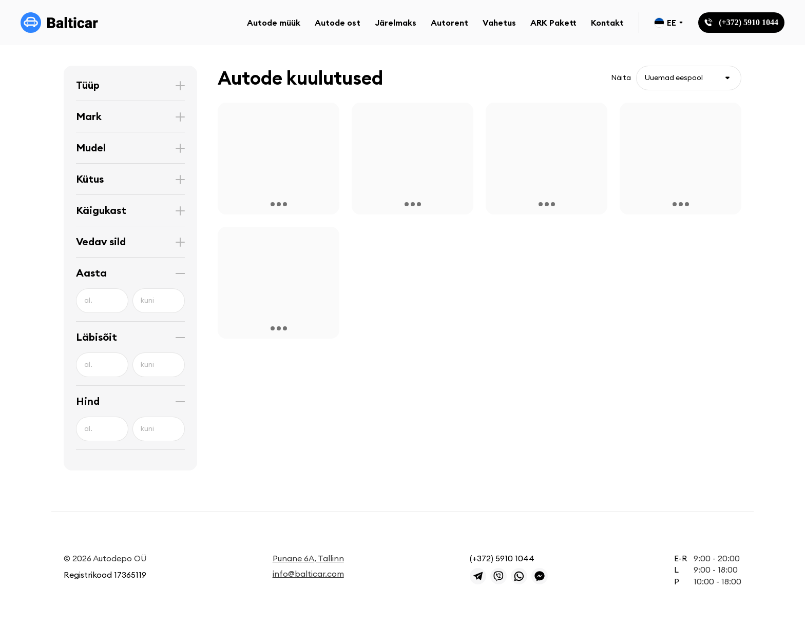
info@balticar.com (308, 573)
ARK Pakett (553, 22)
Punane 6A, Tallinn (308, 558)
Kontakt (607, 22)
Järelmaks (395, 22)
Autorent (449, 22)
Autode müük (273, 22)
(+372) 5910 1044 (502, 558)
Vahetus (499, 22)
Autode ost (337, 22)
